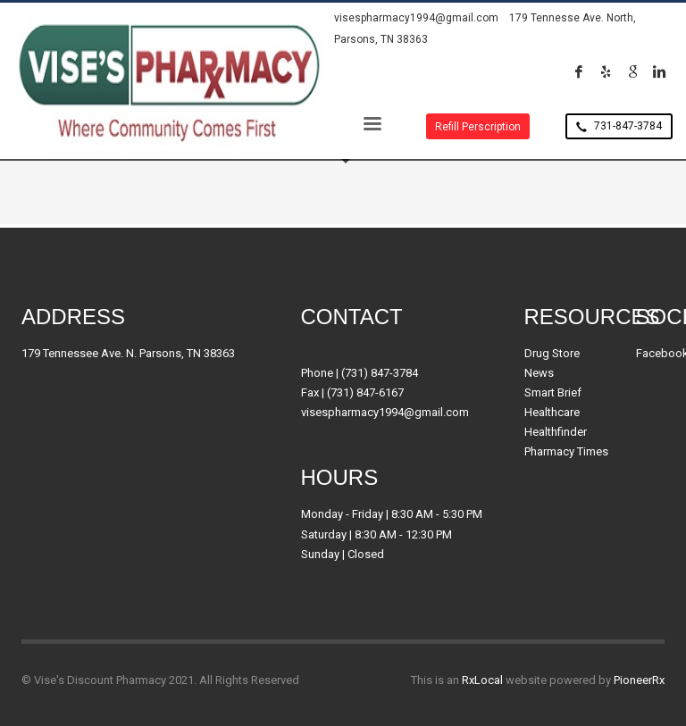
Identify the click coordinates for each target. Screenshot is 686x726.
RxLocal (482, 680)
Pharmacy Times (566, 451)
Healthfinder (555, 431)
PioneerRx (639, 680)
